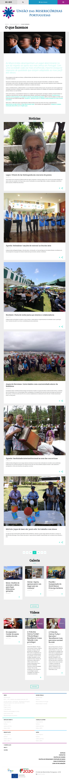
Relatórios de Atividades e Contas (11, 711)
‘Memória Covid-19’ (35, 98)
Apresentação (7, 697)
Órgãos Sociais (7, 707)
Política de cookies (59, 757)
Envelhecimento (14, 24)
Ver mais (34, 606)
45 (34, 552)
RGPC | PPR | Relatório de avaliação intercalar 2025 (16, 699)
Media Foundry (41, 774)
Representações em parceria (10, 715)
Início (6, 24)
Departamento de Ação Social (13, 104)
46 (38, 552)
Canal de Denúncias (59, 761)
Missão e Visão (7, 705)
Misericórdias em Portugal (42, 701)
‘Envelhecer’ (27, 98)
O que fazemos (25, 24)
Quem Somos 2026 (8, 713)
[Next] (24, 552)
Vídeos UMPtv (7, 728)
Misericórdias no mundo (41, 703)
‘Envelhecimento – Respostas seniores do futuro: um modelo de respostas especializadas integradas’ (33, 96)
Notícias (38, 699)
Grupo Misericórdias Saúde (28, 104)
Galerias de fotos (8, 726)
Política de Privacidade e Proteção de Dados (52, 759)
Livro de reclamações (58, 763)
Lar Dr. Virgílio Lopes (22, 105)
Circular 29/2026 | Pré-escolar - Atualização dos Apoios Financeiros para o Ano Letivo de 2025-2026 (17, 702)
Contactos (62, 755)
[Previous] (27, 552)
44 (30, 552)
